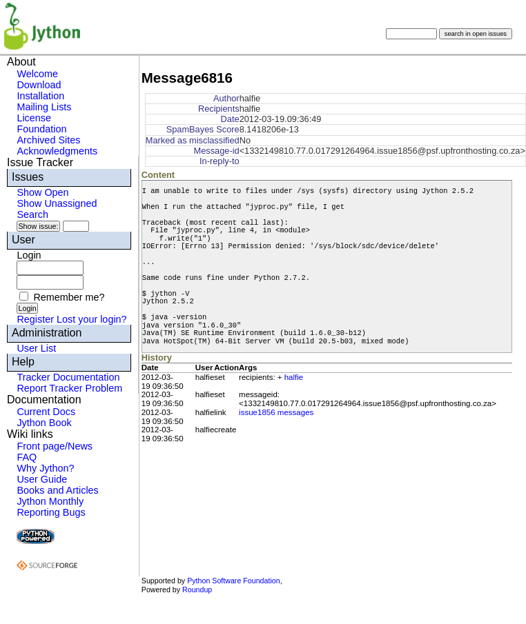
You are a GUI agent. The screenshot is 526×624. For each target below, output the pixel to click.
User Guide (42, 479)
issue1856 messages (276, 412)
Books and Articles (57, 490)
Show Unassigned (57, 203)
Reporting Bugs (51, 512)
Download (39, 84)
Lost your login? (92, 319)
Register (35, 319)
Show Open (42, 192)
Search (32, 214)
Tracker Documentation (68, 377)
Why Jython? (45, 468)
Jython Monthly (50, 501)
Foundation (41, 128)
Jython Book (44, 422)
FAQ (27, 457)
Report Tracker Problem (69, 388)
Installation (40, 95)
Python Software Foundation (233, 580)
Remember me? (68, 297)
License (34, 117)
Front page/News (54, 446)
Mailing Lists (44, 106)
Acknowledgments (57, 151)
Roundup (197, 589)
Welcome (37, 73)
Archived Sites (48, 139)
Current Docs (46, 411)
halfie (294, 377)
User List (36, 348)
